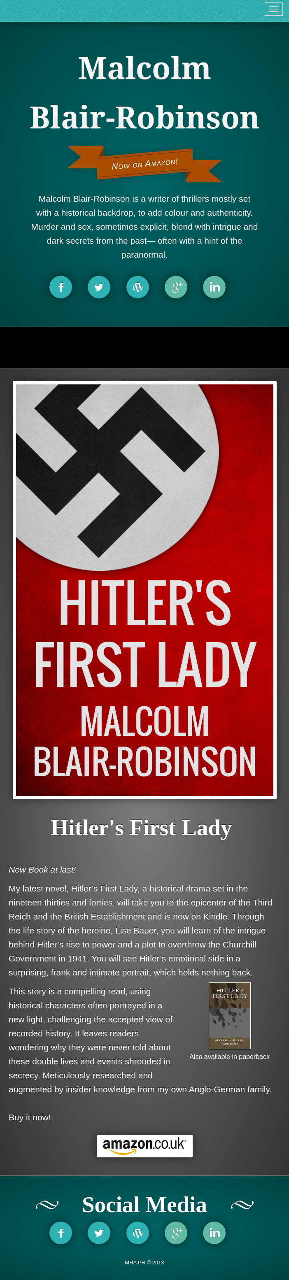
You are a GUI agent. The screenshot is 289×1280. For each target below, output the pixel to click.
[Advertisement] (144, 347)
